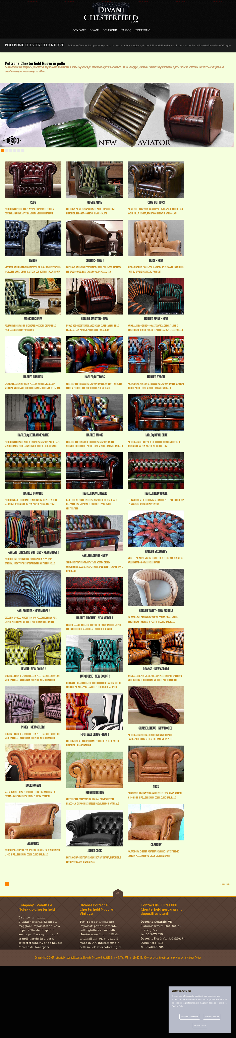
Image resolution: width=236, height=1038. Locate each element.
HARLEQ (126, 30)
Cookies (152, 957)
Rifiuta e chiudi (212, 1017)
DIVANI (94, 30)
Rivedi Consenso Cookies (172, 957)
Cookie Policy (178, 1006)
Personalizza (200, 1025)
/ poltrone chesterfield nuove (218, 45)
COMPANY (79, 30)
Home (201, 45)
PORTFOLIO (142, 30)
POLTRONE (110, 30)
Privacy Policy (193, 957)
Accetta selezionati (189, 1017)
